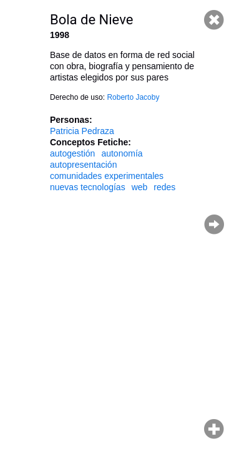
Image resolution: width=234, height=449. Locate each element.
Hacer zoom (214, 429)
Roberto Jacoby (133, 97)
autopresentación (83, 165)
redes (164, 187)
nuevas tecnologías (87, 187)
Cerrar (214, 20)
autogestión (72, 153)
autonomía (121, 153)
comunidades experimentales (106, 176)
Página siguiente (214, 224)
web (140, 187)
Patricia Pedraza (82, 131)
